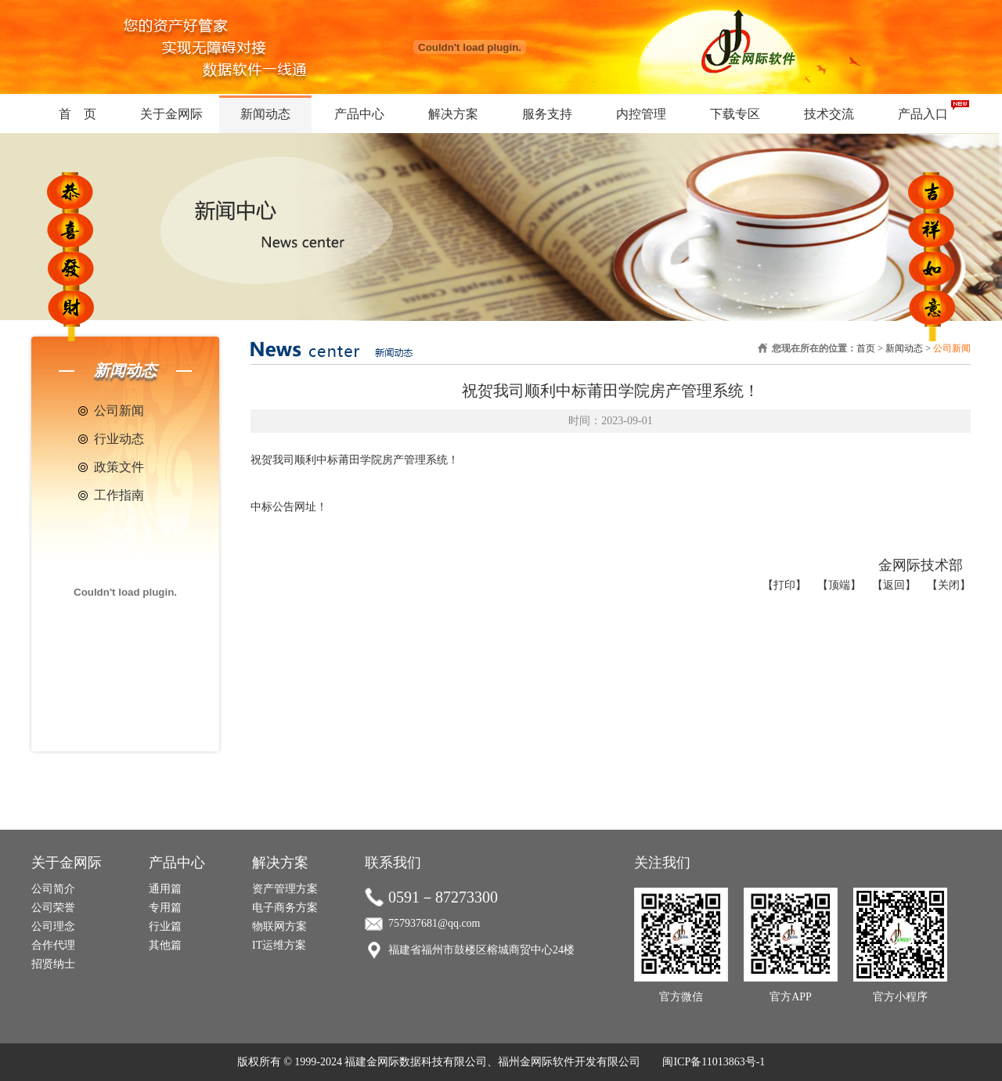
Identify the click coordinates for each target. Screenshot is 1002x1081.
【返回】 (894, 585)
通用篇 (165, 889)
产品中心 (359, 114)
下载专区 (735, 114)
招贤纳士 (53, 964)
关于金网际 (171, 114)
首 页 (77, 114)
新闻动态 (265, 114)
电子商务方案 (285, 907)
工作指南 (119, 495)
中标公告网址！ (288, 507)
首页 (865, 348)
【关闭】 (949, 585)
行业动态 (119, 438)
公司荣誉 (53, 907)
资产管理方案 (285, 889)
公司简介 (53, 889)
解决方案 (453, 114)
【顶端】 (839, 585)
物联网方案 (279, 926)
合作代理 (53, 945)
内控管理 (641, 114)
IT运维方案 (279, 945)
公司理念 (53, 926)
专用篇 (165, 907)
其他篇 (165, 945)
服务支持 (547, 114)
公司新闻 (119, 410)
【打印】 (784, 585)
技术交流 (829, 114)
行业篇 (165, 926)
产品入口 (923, 114)
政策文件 (119, 467)
